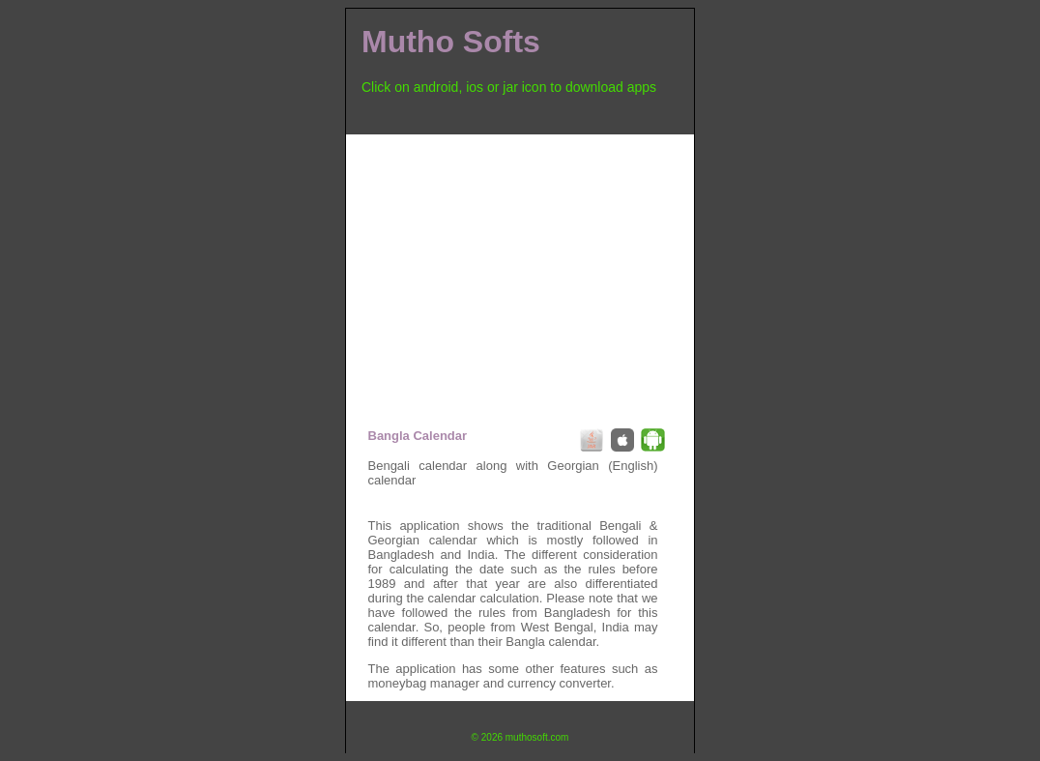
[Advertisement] (520, 269)
